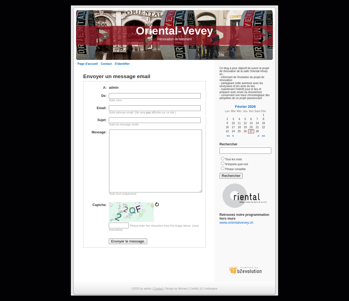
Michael (182, 288)
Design (169, 288)
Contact (106, 63)
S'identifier (122, 63)
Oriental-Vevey (174, 30)
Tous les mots (233, 159)
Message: (99, 132)
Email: (102, 108)
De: (103, 96)
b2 (201, 288)
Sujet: (101, 120)
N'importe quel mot (236, 164)
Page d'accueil (87, 63)
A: (105, 88)
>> (263, 135)
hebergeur (211, 288)
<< (228, 135)
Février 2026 (245, 107)
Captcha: (99, 218)
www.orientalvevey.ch (236, 222)
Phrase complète (235, 169)
